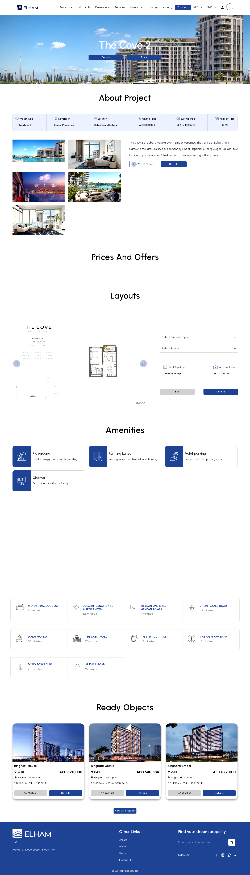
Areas (123, 839)
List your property (161, 7)
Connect (183, 7)
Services (119, 7)
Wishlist (31, 793)
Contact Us (126, 860)
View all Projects (125, 810)
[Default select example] (199, 337)
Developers (102, 7)
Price (144, 57)
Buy (177, 391)
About (123, 846)
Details (106, 57)
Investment (137, 7)
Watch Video (142, 164)
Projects (66, 7)
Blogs (122, 853)
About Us (84, 7)
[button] (143, 363)
